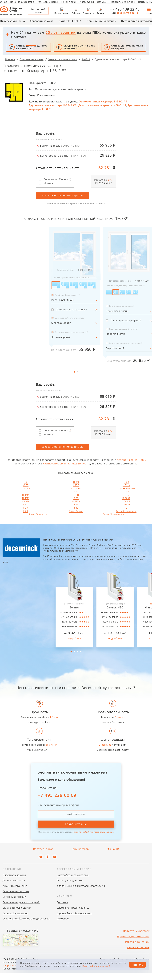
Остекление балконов (101, 21)
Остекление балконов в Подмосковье (26, 918)
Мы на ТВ (113, 849)
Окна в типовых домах (17, 907)
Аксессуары (87, 2)
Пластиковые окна (12, 21)
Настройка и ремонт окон (73, 875)
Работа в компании (137, 942)
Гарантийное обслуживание (74, 913)
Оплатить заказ (43, 849)
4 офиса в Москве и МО (22, 931)
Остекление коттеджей (136, 21)
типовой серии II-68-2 (132, 460)
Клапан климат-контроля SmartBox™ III (81, 886)
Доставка (62, 902)
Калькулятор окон (138, 947)
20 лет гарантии (61, 32)
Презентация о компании (133, 936)
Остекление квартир (16, 891)
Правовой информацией (96, 966)
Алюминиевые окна (15, 886)
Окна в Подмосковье (15, 913)
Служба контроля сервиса (73, 907)
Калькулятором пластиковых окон (65, 463)
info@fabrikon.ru (11, 965)
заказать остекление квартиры (63, 195)
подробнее (19, 638)
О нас (3, 2)
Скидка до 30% (127, 47)
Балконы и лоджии (14, 897)
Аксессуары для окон (70, 880)
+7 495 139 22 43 (125, 9)
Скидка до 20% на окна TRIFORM (79, 47)
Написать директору (122, 2)
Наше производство (22, 2)
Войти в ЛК (145, 2)
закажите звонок (128, 12)
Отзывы (102, 2)
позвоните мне (76, 824)
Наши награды (80, 849)
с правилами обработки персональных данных (93, 832)
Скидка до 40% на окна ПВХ (31, 47)
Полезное (63, 918)
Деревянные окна (42, 21)
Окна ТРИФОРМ (70, 21)
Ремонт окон (69, 2)
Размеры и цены (47, 2)
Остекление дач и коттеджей (21, 902)
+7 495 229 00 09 (57, 795)
